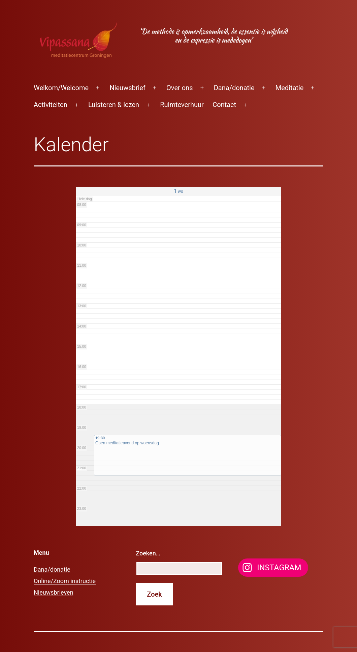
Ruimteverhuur (182, 105)
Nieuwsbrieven (53, 592)
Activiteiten (50, 105)
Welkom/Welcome (61, 88)
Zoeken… (148, 553)
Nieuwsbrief (127, 88)
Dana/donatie (234, 88)
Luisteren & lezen (113, 105)
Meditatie (289, 88)
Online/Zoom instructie (65, 580)
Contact (224, 105)
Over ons (179, 88)
